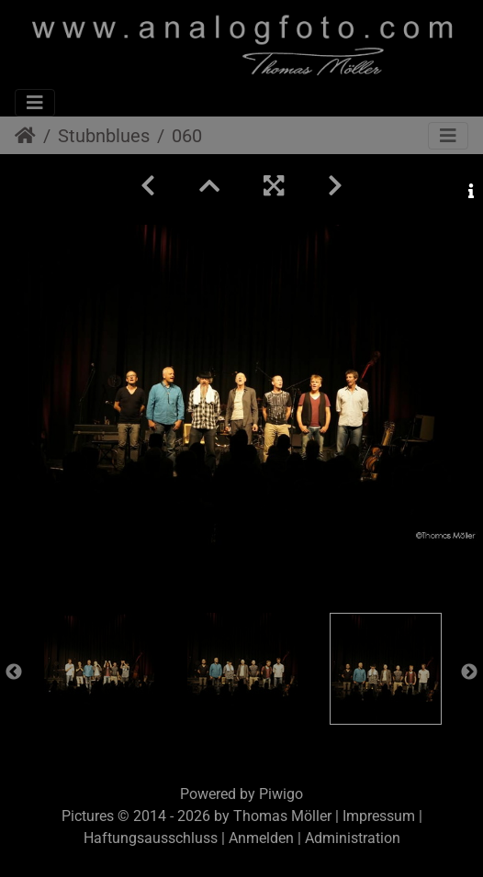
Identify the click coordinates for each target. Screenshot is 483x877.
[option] (99, 668)
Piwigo (281, 794)
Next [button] (469, 672)
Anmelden (261, 838)
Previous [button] (14, 672)
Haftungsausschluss (151, 838)
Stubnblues (104, 136)
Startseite (25, 136)
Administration (352, 838)
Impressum (379, 816)
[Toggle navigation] (35, 103)
